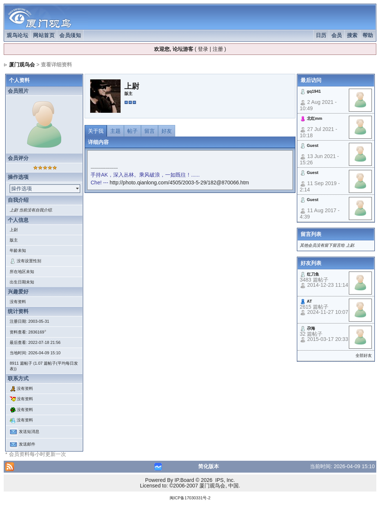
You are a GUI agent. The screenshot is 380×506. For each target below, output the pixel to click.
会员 (336, 35)
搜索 (352, 35)
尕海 (311, 328)
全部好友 (364, 355)
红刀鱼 (313, 274)
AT (309, 301)
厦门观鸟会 (22, 65)
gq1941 (314, 91)
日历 (321, 35)
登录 (203, 49)
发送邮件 (27, 444)
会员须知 (70, 35)
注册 (218, 49)
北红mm (314, 118)
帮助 (368, 35)
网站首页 (44, 35)
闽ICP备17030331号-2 (190, 498)
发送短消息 (29, 431)
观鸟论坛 (17, 35)
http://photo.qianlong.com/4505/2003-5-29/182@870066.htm (179, 182)
